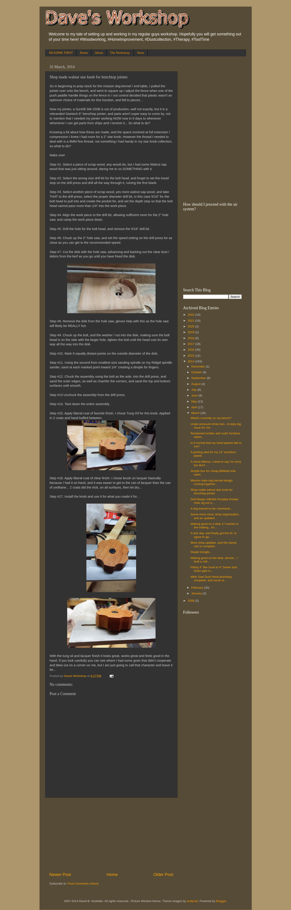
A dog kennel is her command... (211, 508)
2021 (191, 320)
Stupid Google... (201, 552)
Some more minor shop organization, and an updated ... (214, 516)
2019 (191, 332)
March (195, 413)
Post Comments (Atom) (83, 883)
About (99, 52)
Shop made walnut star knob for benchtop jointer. (211, 491)
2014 (191, 361)
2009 (191, 600)
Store (140, 52)
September (199, 378)
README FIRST (61, 52)
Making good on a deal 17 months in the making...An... (214, 525)
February (197, 587)
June (195, 395)
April (194, 407)
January (197, 593)
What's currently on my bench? (210, 418)
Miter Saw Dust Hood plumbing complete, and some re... (211, 578)
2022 (191, 314)
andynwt (192, 901)
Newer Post (60, 874)
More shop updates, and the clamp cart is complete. (213, 544)
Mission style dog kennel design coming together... (211, 482)
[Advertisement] (111, 835)
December (198, 366)
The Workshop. (120, 52)
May (194, 401)
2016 (191, 349)
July (194, 389)
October (197, 372)
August (196, 384)
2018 (191, 338)
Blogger (221, 901)
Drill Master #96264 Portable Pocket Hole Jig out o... (214, 501)
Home (84, 52)
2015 (191, 355)
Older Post (163, 874)
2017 (191, 344)
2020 (191, 326)
